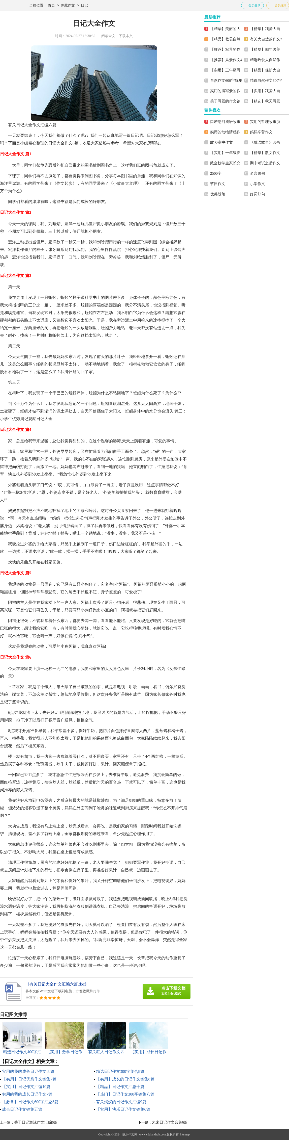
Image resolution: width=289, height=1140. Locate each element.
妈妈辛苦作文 (261, 132)
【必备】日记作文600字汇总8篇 (30, 1102)
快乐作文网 (129, 1134)
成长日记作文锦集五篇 (22, 1109)
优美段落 (217, 194)
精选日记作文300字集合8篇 (120, 1071)
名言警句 (257, 173)
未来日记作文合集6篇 (170, 1122)
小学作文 (257, 184)
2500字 (215, 173)
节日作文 (217, 184)
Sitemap (185, 1134)
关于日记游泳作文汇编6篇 (36, 1122)
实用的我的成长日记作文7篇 (27, 1094)
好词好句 (257, 194)
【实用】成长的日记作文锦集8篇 (125, 1079)
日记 (84, 6)
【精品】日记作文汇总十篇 (120, 1086)
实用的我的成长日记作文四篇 (28, 1071)
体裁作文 (68, 6)
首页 (51, 6)
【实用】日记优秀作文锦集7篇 (29, 1079)
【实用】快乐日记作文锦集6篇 (123, 1109)
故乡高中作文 (221, 142)
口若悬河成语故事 (225, 122)
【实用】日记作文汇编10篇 (26, 1086)
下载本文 (126, 36)
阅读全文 (108, 36)
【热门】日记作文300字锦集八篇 (125, 1094)
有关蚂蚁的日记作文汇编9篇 (121, 1102)
